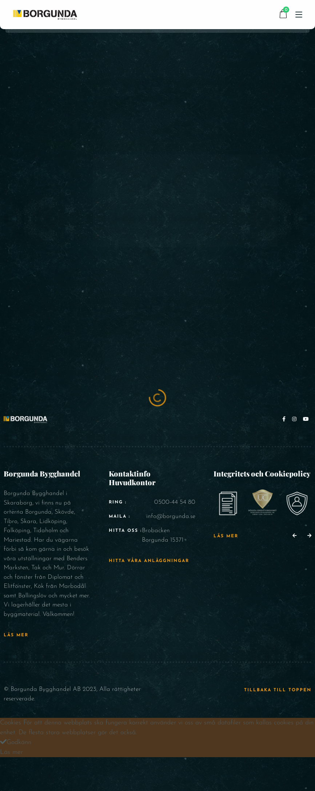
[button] (294, 536)
